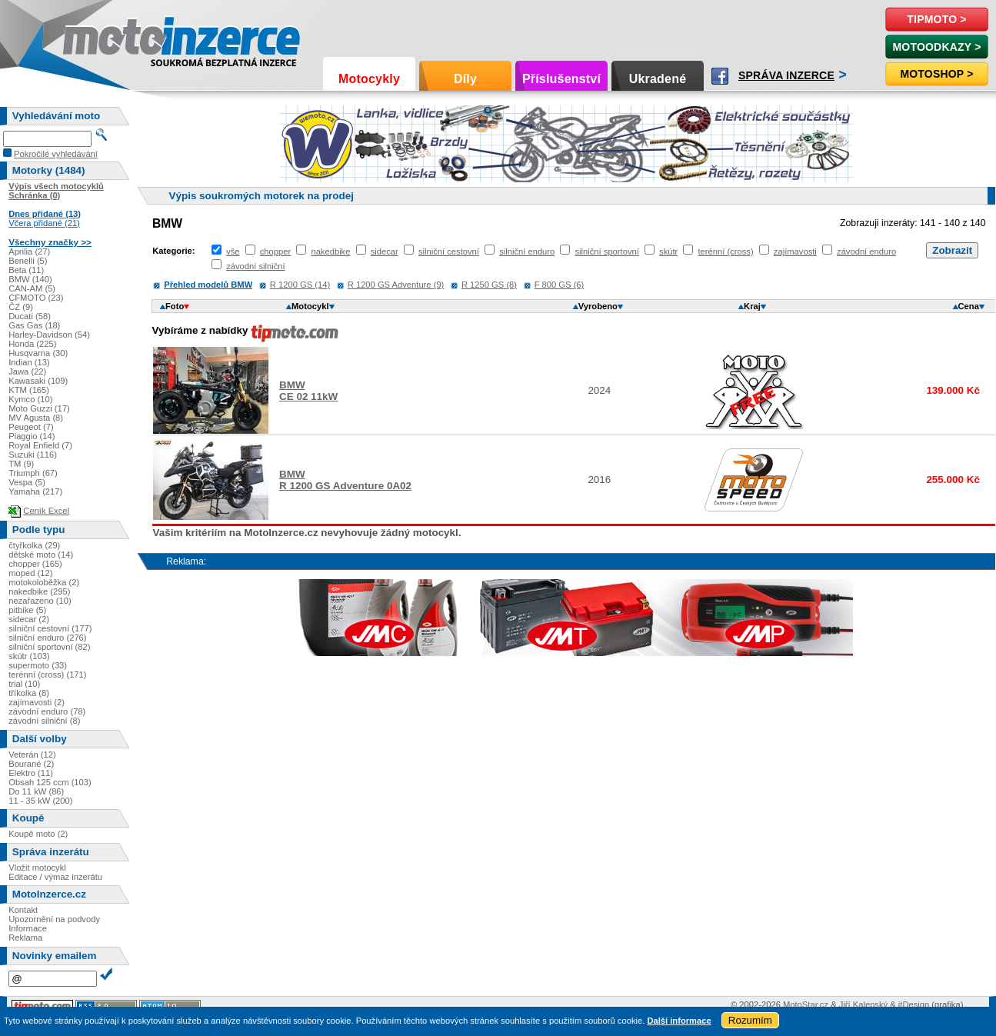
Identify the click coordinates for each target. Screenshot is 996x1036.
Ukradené (658, 78)
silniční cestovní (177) (50, 628)
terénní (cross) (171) (47, 674)
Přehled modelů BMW (208, 284)
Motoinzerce (95, 38)
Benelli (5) (27, 260)
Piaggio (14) (31, 436)
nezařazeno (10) (39, 600)
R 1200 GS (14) (300, 284)
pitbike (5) (27, 610)
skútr (668, 251)
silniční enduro (527, 251)
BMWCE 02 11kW (308, 390)
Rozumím (750, 1020)
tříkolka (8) (28, 693)
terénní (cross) (726, 251)
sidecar (384, 251)
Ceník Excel (46, 510)
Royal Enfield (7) (40, 445)
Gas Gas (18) (34, 325)
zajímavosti (795, 251)
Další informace (679, 1020)
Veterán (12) (32, 754)
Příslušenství (561, 78)
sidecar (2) (28, 619)
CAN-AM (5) (31, 288)
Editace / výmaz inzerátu (55, 876)
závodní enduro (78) (46, 711)
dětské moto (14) (40, 554)
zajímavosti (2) (36, 702)
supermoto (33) (37, 665)
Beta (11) (26, 270)
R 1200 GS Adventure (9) (396, 284)
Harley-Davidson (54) (49, 334)
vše (232, 251)
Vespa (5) (26, 482)
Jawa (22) (27, 371)
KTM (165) (28, 390)
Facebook (719, 76)
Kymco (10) (30, 399)
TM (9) (21, 463)
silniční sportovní (607, 251)
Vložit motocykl (37, 867)
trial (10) (24, 683)
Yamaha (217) (35, 491)
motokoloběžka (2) (43, 582)
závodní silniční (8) (44, 720)
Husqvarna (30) (38, 353)
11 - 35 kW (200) (40, 800)
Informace (27, 928)
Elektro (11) (30, 773)
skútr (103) (28, 656)
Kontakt (23, 909)
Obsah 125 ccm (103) (50, 782)
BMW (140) (30, 279)
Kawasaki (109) (38, 380)
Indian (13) (29, 362)
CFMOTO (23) (35, 297)
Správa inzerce (786, 75)
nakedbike (330, 251)
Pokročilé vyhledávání (56, 153)
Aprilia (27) (29, 251)
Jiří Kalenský (863, 1004)
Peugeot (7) (30, 426)
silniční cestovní (448, 251)
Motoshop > (936, 74)
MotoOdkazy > (936, 47)
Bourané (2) (31, 763)
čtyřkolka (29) (34, 545)
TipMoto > (936, 19)
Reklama (25, 937)
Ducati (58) (29, 316)
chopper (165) (35, 563)
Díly (465, 78)
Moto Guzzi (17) (39, 408)
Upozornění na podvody (54, 919)
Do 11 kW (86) (36, 791)
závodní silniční (255, 266)
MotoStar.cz (805, 1004)
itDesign (913, 1004)
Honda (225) (32, 343)
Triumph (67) (33, 473)
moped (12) (30, 573)
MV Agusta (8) (35, 417)
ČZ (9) (20, 306)
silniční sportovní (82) (49, 646)
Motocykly (369, 78)
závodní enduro (866, 251)
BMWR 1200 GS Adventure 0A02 (345, 479)
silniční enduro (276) (47, 637)
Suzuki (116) (32, 454)
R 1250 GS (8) (489, 284)
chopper (275, 251)
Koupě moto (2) (38, 833)
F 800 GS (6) (560, 284)
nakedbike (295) (39, 591)
